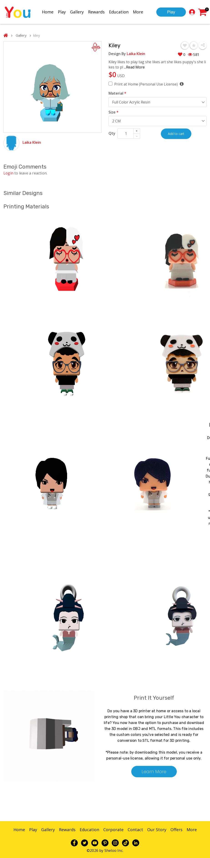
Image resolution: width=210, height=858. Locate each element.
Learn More (154, 771)
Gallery (77, 12)
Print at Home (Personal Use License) (148, 84)
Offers (176, 829)
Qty (112, 133)
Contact (135, 829)
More (138, 12)
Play (62, 12)
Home (47, 12)
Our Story (156, 829)
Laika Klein (32, 142)
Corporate (113, 829)
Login (8, 173)
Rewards (96, 12)
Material (117, 93)
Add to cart (176, 133)
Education (119, 12)
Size (114, 112)
